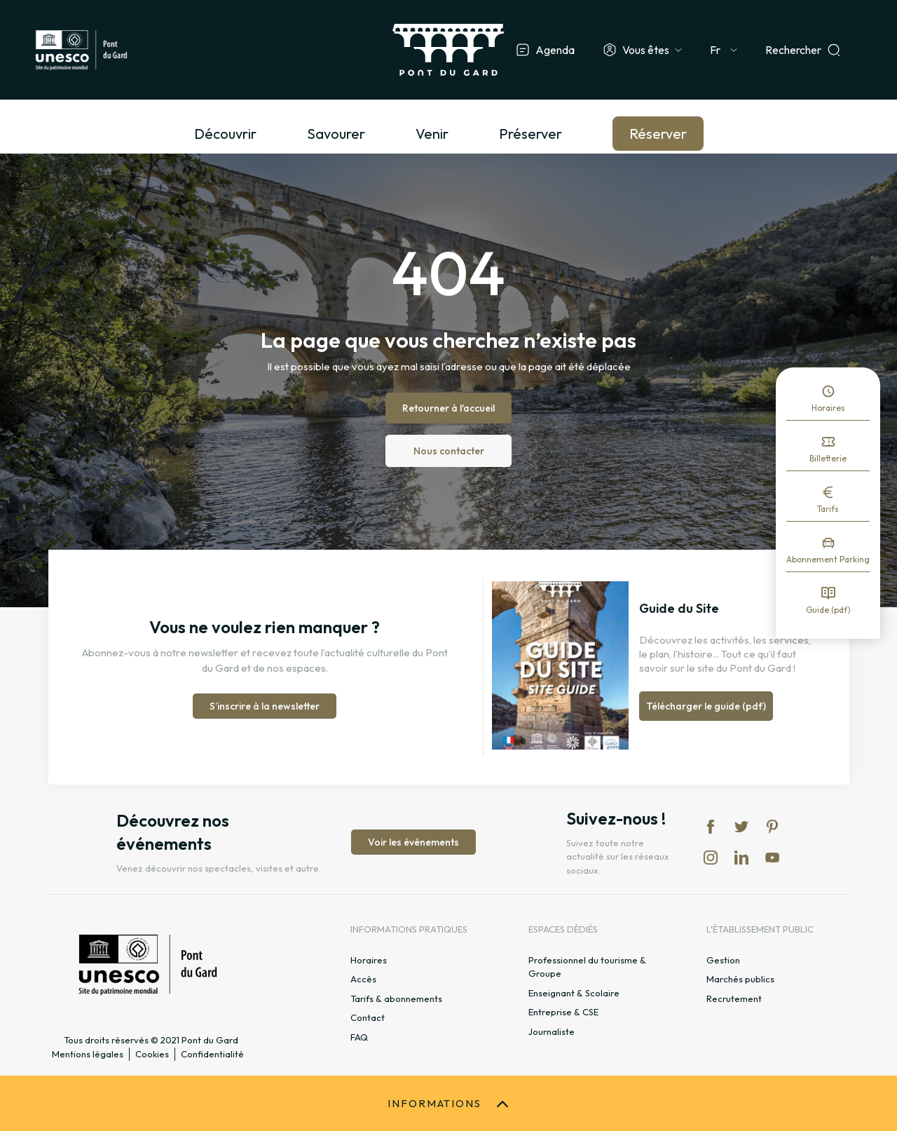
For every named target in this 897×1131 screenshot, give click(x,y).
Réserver (658, 133)
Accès (363, 978)
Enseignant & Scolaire (573, 992)
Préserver (530, 133)
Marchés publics (740, 978)
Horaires (828, 407)
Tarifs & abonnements (396, 998)
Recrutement (734, 998)
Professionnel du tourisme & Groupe (587, 967)
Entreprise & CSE (563, 1011)
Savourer (336, 133)
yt (772, 857)
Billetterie (828, 458)
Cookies (152, 1053)
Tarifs (828, 508)
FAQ (359, 1037)
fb (710, 826)
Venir (432, 133)
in (710, 857)
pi (772, 826)
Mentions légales (87, 1053)
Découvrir (225, 133)
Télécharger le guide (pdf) (706, 706)
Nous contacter (448, 451)
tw (741, 826)
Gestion (723, 960)
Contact (367, 1017)
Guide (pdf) (828, 609)
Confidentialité (212, 1053)
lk (741, 857)
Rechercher (793, 50)
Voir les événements (413, 842)
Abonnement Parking (828, 559)
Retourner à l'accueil (448, 408)
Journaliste (551, 1031)
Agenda (555, 50)
